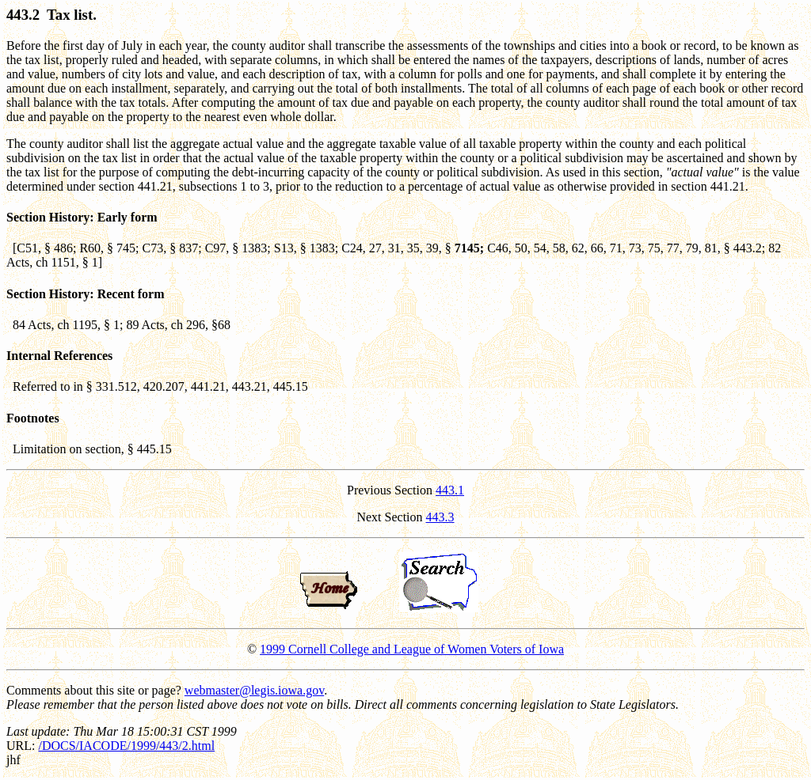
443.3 (440, 517)
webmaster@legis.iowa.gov (254, 690)
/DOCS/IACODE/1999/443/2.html (126, 745)
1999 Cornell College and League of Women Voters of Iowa (412, 649)
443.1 (450, 490)
